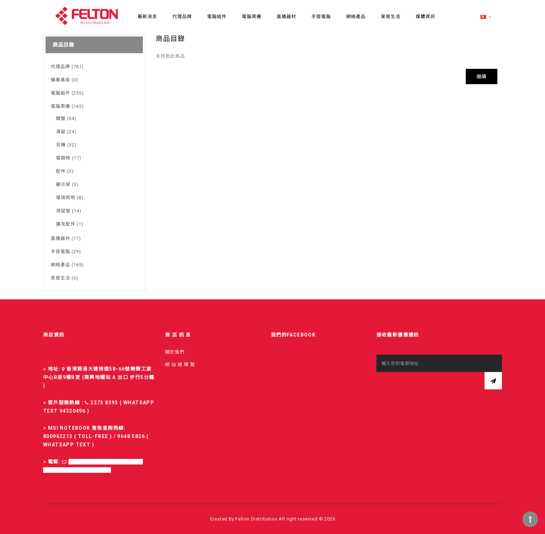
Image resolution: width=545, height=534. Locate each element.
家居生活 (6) (64, 278)
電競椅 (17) (68, 158)
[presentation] (429, 385)
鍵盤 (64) (66, 118)
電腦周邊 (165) (67, 106)
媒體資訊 (425, 16)
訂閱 (493, 380)
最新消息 (147, 16)
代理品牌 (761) (67, 66)
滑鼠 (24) (66, 131)
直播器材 (286, 16)
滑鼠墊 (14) (68, 210)
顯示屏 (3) (67, 184)
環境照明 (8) (69, 197)
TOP (530, 519)
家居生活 (390, 16)
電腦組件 (217, 16)
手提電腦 (321, 16)
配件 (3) (65, 171)
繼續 (482, 76)
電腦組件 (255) (67, 93)
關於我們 (175, 352)
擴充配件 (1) (69, 224)
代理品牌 (182, 16)
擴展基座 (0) (64, 79)
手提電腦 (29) (66, 251)
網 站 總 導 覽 (180, 364)
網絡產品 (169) (67, 264)
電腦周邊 (251, 16)
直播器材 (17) (66, 238)
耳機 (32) (66, 144)
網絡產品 (356, 16)
